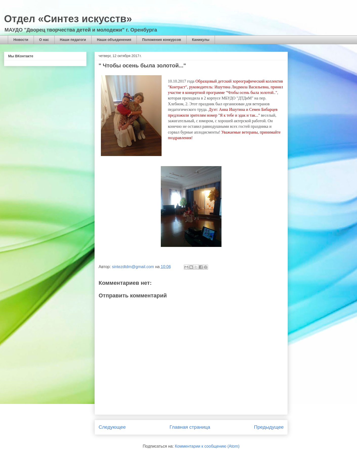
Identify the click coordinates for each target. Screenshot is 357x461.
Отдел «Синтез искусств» (68, 18)
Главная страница (189, 427)
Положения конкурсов (161, 40)
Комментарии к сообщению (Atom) (207, 446)
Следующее (112, 427)
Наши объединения (114, 40)
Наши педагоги (73, 40)
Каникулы (200, 40)
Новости (20, 40)
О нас (44, 40)
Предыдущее (269, 427)
